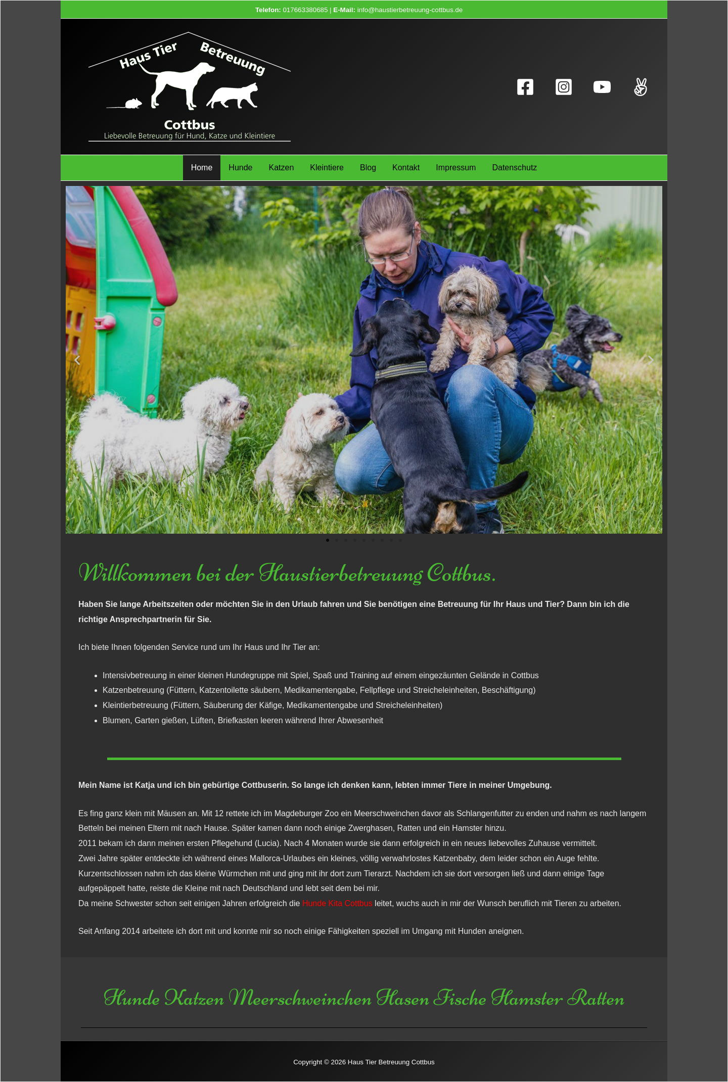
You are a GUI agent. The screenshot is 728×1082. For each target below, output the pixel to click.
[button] (327, 540)
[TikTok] (640, 87)
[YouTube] (602, 87)
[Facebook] (525, 87)
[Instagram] (564, 87)
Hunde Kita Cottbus (337, 903)
